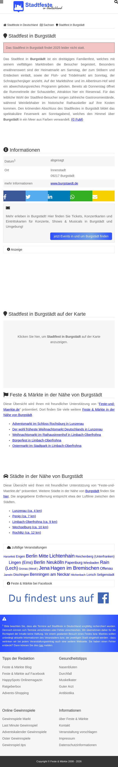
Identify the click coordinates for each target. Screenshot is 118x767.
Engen (20, 556)
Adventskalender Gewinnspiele (24, 732)
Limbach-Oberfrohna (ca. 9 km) (34, 522)
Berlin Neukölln (49, 562)
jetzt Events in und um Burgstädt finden (81, 236)
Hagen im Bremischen (75, 568)
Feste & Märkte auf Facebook (23, 673)
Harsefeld (9, 556)
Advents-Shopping (15, 693)
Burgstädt (92, 491)
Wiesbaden (91, 563)
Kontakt (64, 725)
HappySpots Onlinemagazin (22, 680)
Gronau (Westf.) (28, 568)
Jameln (8, 574)
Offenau (106, 568)
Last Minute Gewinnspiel (20, 725)
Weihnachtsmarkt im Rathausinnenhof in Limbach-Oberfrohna (56, 434)
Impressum (67, 738)
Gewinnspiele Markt (16, 719)
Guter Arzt (66, 686)
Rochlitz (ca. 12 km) (26, 532)
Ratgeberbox (11, 686)
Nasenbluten (68, 667)
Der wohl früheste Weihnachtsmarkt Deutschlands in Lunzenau (57, 429)
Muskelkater (68, 680)
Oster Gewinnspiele (16, 738)
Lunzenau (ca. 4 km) (27, 511)
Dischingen (21, 574)
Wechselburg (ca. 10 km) (30, 527)
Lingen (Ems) (21, 562)
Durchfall (65, 673)
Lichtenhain (62, 556)
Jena (44, 568)
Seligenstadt (105, 574)
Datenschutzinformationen (78, 745)
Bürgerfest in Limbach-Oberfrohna (36, 440)
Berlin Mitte (37, 555)
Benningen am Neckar (50, 574)
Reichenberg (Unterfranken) (95, 556)
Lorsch (91, 574)
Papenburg (73, 563)
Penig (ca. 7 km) (24, 516)
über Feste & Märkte (73, 719)
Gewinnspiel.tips (14, 745)
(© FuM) (77, 119)
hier (6, 496)
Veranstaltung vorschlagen (78, 732)
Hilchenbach (78, 574)
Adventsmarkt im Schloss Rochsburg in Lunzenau (48, 423)
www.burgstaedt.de (64, 183)
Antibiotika (66, 693)
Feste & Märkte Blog (16, 667)
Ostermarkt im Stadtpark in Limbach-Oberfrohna (46, 446)
